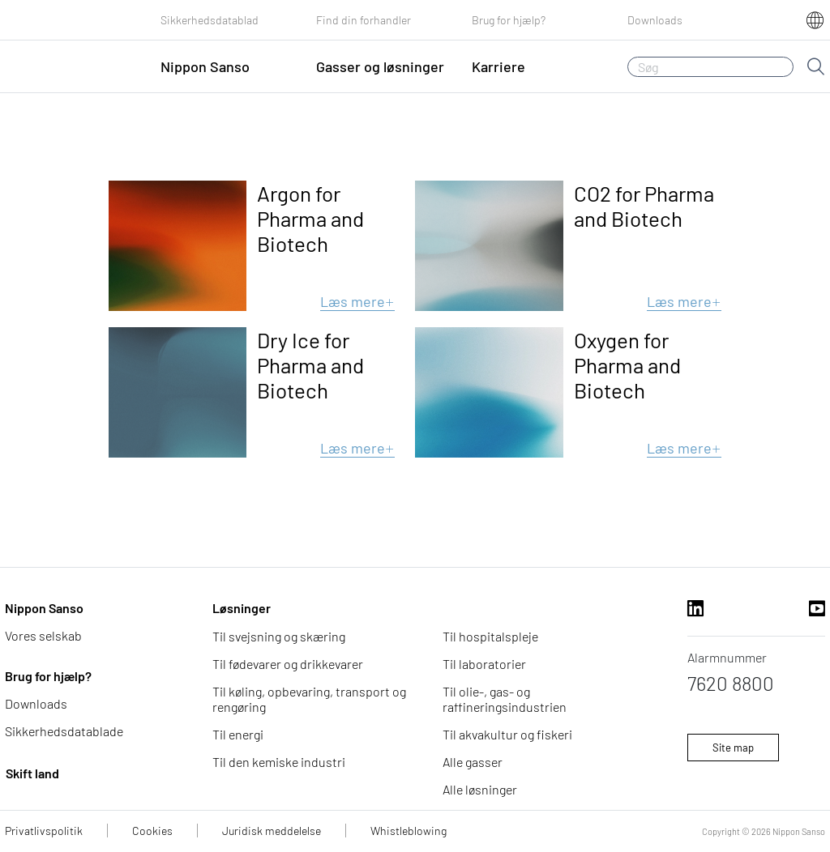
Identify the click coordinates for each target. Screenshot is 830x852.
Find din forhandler (363, 20)
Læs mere (357, 301)
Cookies (152, 830)
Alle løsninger (480, 789)
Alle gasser (473, 761)
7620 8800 (730, 683)
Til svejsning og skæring (278, 636)
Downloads (654, 20)
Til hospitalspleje (490, 636)
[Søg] (710, 67)
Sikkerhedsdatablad (209, 20)
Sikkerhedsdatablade (64, 731)
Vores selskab (43, 635)
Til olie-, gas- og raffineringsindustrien (505, 699)
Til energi (237, 734)
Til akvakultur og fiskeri (507, 734)
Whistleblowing (408, 830)
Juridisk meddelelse (271, 830)
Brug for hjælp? (508, 20)
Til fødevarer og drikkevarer (287, 663)
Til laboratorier (484, 663)
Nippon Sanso (44, 608)
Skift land (32, 773)
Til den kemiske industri (278, 761)
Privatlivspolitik (44, 830)
